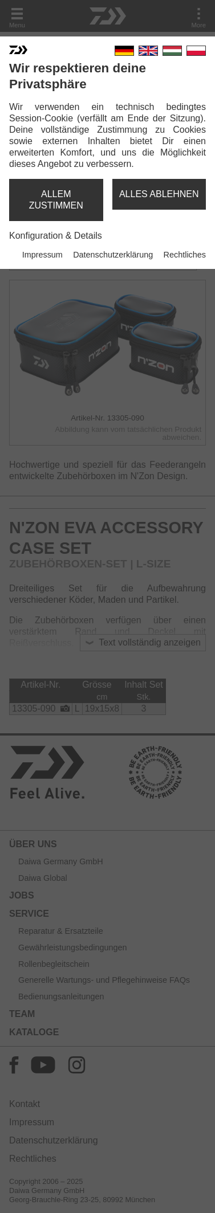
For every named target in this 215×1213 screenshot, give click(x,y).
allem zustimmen (56, 199)
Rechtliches (185, 254)
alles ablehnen (159, 194)
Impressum (42, 254)
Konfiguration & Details (55, 235)
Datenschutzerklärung (113, 254)
